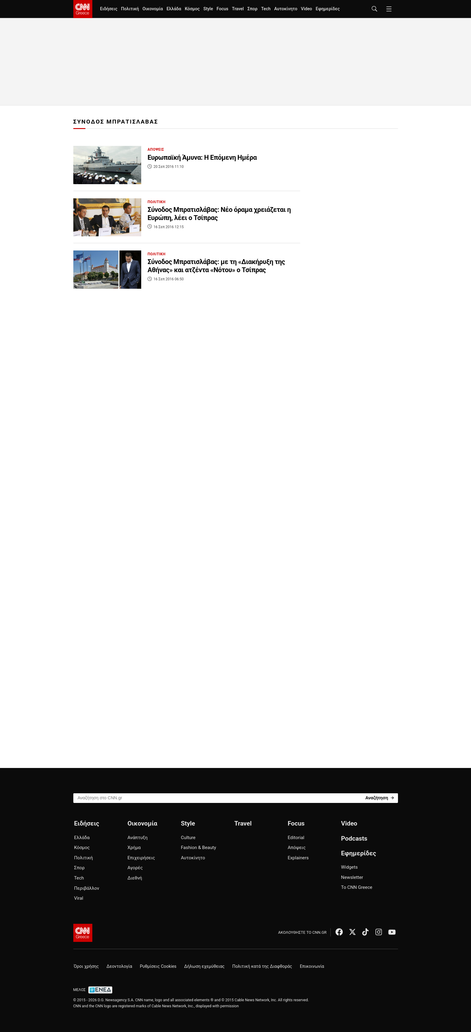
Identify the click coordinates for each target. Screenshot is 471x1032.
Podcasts (354, 838)
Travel (238, 8)
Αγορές (135, 867)
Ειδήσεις (108, 8)
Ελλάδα (174, 8)
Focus (222, 8)
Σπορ (252, 8)
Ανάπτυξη (137, 837)
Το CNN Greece (356, 887)
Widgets (349, 867)
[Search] (380, 797)
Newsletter (352, 877)
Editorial (296, 837)
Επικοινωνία (312, 966)
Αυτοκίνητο (286, 8)
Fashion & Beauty (198, 847)
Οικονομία (152, 8)
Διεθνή (134, 878)
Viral (78, 898)
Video (306, 8)
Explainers (298, 858)
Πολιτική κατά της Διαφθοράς (262, 966)
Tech (265, 8)
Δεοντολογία (119, 966)
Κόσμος (192, 8)
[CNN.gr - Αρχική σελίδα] (82, 933)
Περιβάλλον (86, 888)
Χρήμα (134, 847)
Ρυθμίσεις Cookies (158, 966)
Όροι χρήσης (86, 966)
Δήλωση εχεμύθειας (204, 966)
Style (208, 8)
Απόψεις (296, 847)
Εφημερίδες (328, 8)
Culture (188, 837)
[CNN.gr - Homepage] (82, 9)
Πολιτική (130, 8)
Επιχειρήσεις (141, 858)
